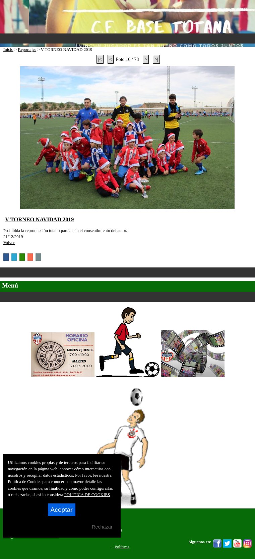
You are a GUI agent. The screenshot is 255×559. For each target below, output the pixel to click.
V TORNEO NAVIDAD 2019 (39, 219)
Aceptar (62, 509)
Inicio (8, 49)
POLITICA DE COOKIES (87, 494)
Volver (9, 242)
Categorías (127, 272)
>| (156, 59)
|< (100, 59)
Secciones (127, 297)
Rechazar (102, 527)
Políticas (122, 547)
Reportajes (27, 49)
